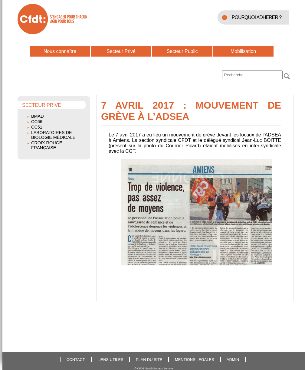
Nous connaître (60, 51)
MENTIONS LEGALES (194, 359)
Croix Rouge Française (46, 145)
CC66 (36, 121)
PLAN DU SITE (149, 359)
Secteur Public (182, 51)
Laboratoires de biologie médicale (53, 135)
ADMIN (233, 359)
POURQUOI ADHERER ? (256, 17)
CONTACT (76, 359)
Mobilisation (243, 51)
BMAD (37, 116)
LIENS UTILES (110, 359)
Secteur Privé (121, 51)
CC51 (36, 127)
